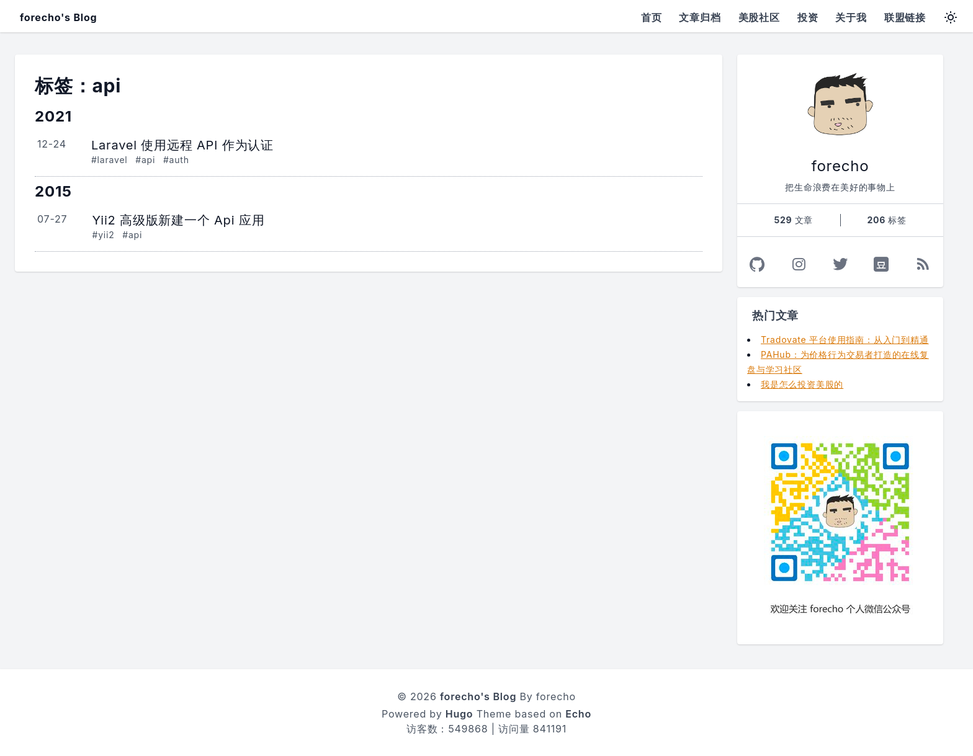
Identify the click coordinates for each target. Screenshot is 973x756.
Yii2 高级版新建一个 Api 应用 (178, 220)
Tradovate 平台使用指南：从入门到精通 (845, 339)
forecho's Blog (58, 17)
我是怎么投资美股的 (802, 384)
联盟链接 (905, 17)
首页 (651, 17)
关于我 (850, 17)
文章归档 (699, 17)
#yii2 (103, 234)
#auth (176, 159)
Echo (578, 714)
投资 (807, 17)
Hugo (459, 714)
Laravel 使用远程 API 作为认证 (182, 145)
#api (145, 159)
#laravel (109, 159)
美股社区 (759, 17)
